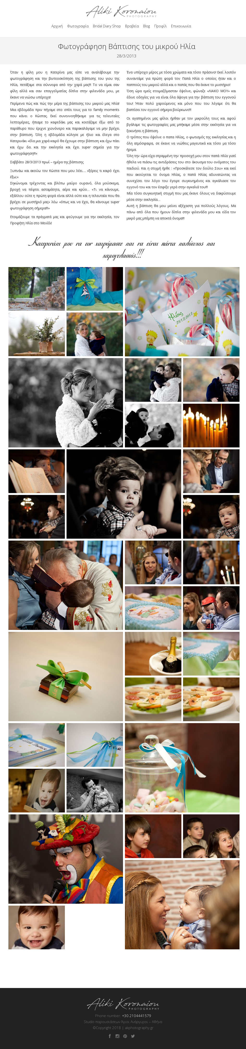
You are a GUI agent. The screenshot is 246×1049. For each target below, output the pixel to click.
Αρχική (57, 26)
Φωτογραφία (78, 26)
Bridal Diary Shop (107, 26)
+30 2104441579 (136, 1015)
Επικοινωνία (181, 26)
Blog (146, 26)
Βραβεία (132, 26)
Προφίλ (160, 26)
